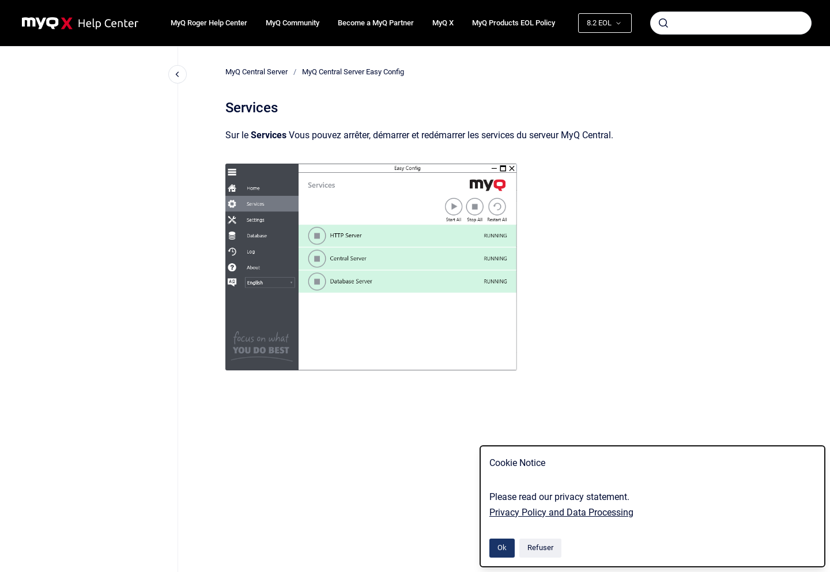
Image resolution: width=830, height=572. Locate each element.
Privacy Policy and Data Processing (561, 512)
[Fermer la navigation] (177, 74)
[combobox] (731, 23)
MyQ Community (292, 22)
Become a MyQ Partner (376, 22)
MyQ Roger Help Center (209, 22)
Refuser (540, 547)
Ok (502, 547)
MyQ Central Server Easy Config (353, 71)
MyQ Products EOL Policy (513, 22)
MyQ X (443, 22)
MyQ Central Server (256, 71)
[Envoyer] (663, 23)
